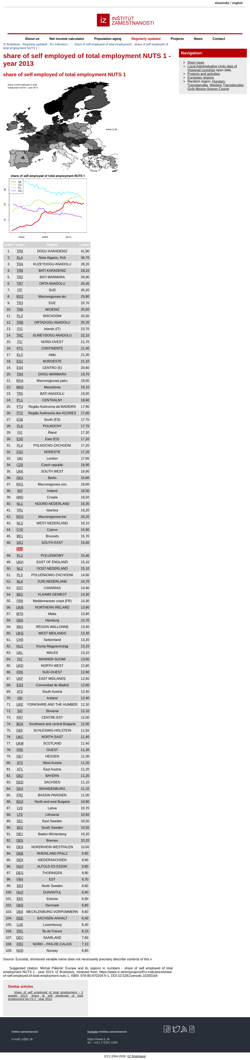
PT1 (20, 348)
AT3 (20, 763)
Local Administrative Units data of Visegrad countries (212, 68)
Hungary (218, 81)
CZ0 (20, 465)
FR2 (20, 795)
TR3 (20, 303)
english (237, 3)
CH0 (20, 640)
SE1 (20, 821)
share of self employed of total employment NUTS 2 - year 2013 (45, 997)
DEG (19, 873)
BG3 (20, 801)
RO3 (19, 517)
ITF (19, 290)
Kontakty (93, 1031)
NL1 (20, 504)
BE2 (20, 594)
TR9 (20, 251)
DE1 (20, 834)
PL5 (20, 575)
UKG (19, 633)
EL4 (20, 257)
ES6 (20, 419)
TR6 (20, 309)
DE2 (20, 776)
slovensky (222, 3)
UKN (19, 607)
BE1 (20, 536)
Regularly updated (146, 39)
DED (19, 782)
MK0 (19, 387)
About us (32, 39)
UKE (19, 704)
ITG (20, 329)
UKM (20, 743)
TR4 (20, 374)
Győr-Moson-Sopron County (208, 89)
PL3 (20, 316)
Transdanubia (198, 85)
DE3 (20, 478)
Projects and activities (204, 74)
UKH (19, 562)
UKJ (20, 542)
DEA (19, 847)
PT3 (20, 406)
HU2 (20, 892)
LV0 (20, 808)
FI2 (19, 432)
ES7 (20, 588)
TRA (20, 264)
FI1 (19, 659)
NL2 (20, 568)
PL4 (20, 445)
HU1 (20, 646)
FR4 (20, 879)
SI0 (19, 711)
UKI (20, 458)
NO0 (19, 950)
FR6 (20, 672)
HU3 (20, 866)
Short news (196, 62)
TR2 (20, 277)
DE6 (20, 620)
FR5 (20, 750)
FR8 (20, 601)
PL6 (20, 426)
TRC (19, 335)
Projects (177, 39)
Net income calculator (67, 39)
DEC (19, 937)
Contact (219, 39)
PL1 (20, 400)
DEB (19, 853)
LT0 (19, 814)
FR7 (20, 717)
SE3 (20, 886)
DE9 (20, 860)
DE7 (20, 756)
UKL (20, 653)
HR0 (20, 497)
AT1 (20, 769)
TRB (20, 322)
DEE (19, 918)
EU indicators (59, 44)
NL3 (20, 523)
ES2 (20, 452)
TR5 (20, 393)
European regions (201, 77)
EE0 (20, 899)
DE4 (20, 789)
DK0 (20, 905)
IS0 (19, 698)
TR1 (20, 510)
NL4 (20, 581)
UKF (20, 678)
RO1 (19, 484)
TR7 (20, 283)
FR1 (20, 931)
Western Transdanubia (226, 85)
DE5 (20, 840)
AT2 (20, 691)
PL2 (20, 555)
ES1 (20, 361)
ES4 (20, 368)
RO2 (19, 296)
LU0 (20, 925)
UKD (19, 665)
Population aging (107, 39)
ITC (20, 342)
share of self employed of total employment (102, 44)
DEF (20, 730)
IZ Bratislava (11, 44)
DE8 (20, 912)
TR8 (20, 270)
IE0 (19, 491)
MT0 (20, 614)
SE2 (20, 827)
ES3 (20, 685)
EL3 (20, 355)
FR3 (20, 944)
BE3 (20, 627)
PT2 (20, 413)
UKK (19, 471)
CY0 (20, 529)
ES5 (20, 439)
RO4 (19, 381)
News (198, 39)
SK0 (20, 549)
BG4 (20, 724)
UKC (19, 737)
